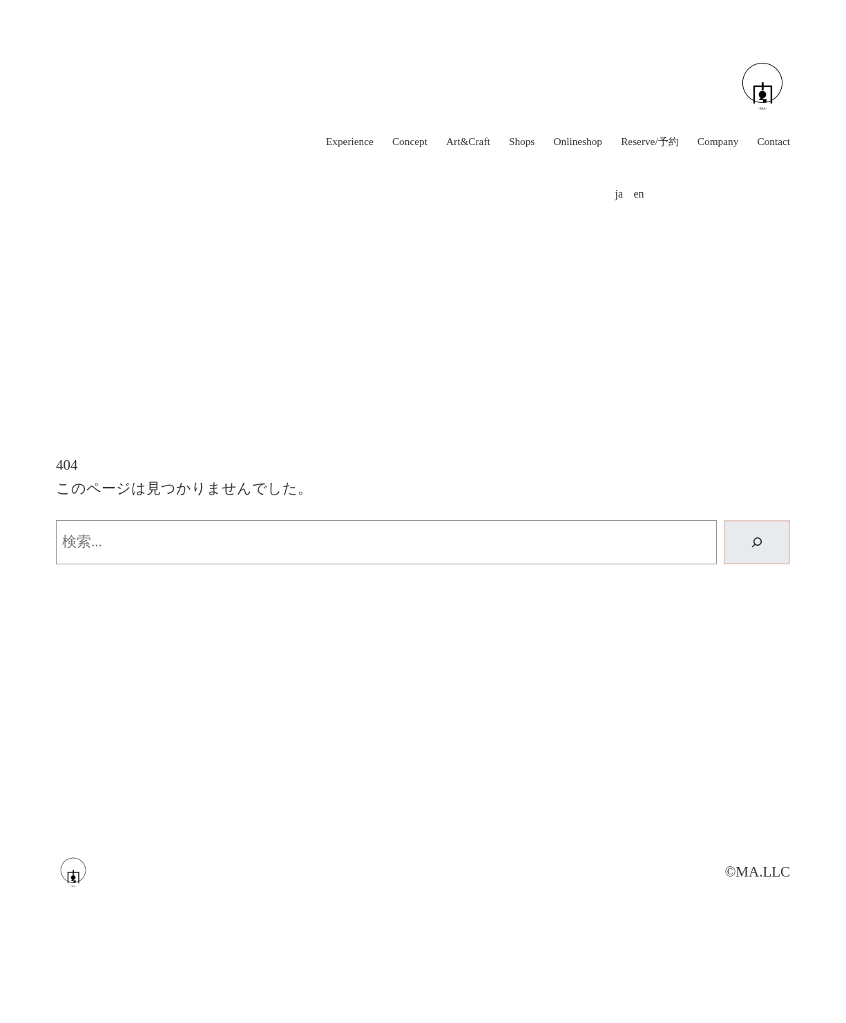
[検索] (757, 542)
